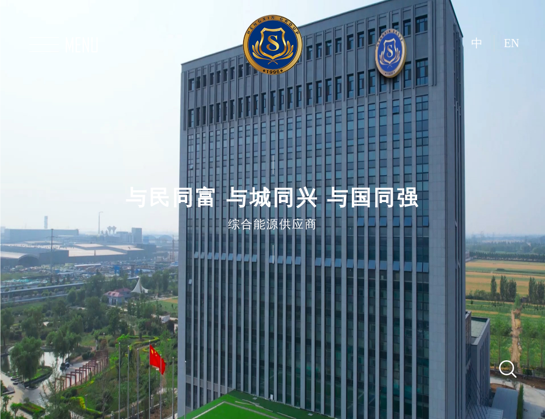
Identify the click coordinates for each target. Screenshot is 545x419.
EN (511, 43)
